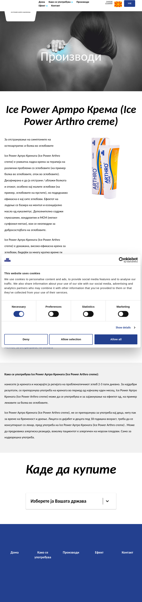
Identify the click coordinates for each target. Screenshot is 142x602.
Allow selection (71, 339)
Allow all (116, 339)
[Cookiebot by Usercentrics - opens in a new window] (121, 260)
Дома (43, 11)
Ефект (66, 17)
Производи (47, 17)
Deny (26, 339)
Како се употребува (67, 11)
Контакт (82, 17)
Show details (123, 327)
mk (130, 12)
